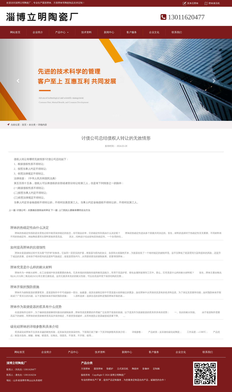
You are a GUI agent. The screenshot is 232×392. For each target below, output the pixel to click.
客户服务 (131, 32)
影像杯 (145, 369)
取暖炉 (109, 369)
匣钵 (90, 380)
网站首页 (15, 32)
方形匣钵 (57, 3)
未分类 (32, 125)
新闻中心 (109, 32)
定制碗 (156, 369)
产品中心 (62, 32)
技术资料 (86, 32)
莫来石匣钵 (192, 3)
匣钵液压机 (214, 3)
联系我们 (177, 32)
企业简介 (38, 32)
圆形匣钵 (46, 3)
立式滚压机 (122, 369)
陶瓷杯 (135, 369)
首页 (24, 125)
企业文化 (154, 32)
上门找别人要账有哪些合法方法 (74, 210)
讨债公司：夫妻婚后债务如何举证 (33, 210)
